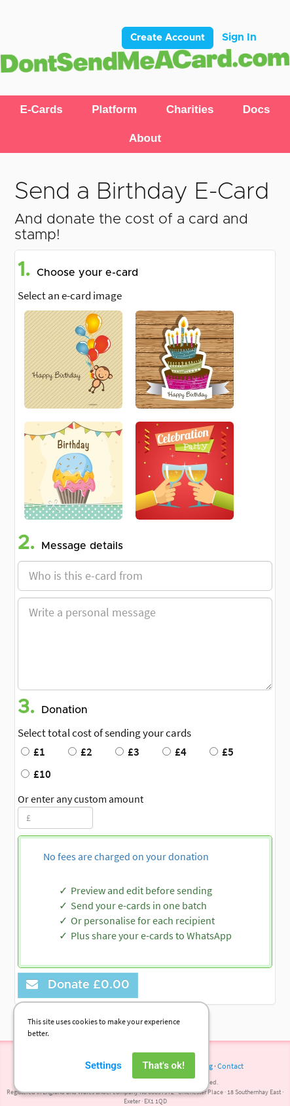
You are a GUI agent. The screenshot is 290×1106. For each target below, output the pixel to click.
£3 (127, 752)
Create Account (167, 37)
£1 (33, 752)
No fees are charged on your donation (126, 856)
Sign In (239, 37)
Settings (103, 1075)
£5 (221, 752)
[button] (41, 109)
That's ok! (164, 1075)
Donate (78, 985)
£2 (80, 752)
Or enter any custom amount (80, 798)
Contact (230, 1066)
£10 (36, 774)
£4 (174, 752)
